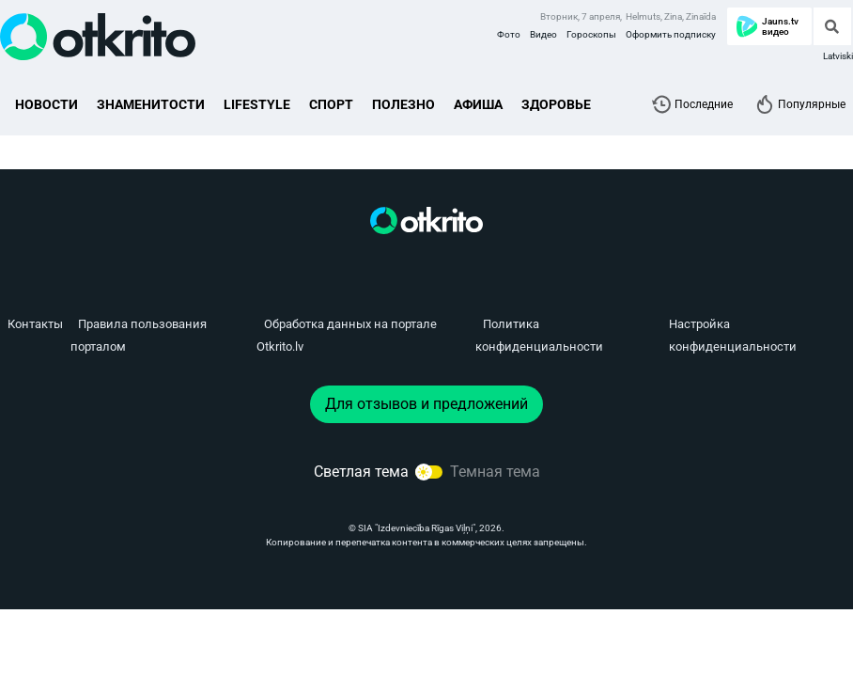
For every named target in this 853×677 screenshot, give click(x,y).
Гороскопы (591, 34)
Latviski (838, 56)
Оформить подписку (671, 34)
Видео (543, 34)
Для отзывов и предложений (426, 404)
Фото (508, 34)
